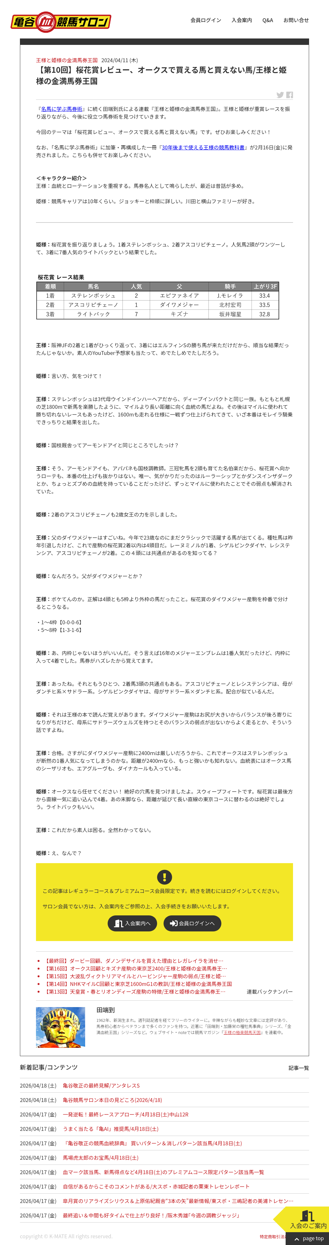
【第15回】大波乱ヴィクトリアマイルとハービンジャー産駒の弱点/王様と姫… (135, 976)
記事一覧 (299, 1068)
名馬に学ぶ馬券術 (61, 109)
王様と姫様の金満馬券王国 (67, 60)
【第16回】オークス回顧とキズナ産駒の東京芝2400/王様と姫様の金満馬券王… (135, 968)
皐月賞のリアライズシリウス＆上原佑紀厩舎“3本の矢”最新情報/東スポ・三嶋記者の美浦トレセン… (178, 1201)
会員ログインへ (192, 923)
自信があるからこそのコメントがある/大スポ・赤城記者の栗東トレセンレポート (156, 1186)
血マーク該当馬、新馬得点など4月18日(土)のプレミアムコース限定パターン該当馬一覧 (163, 1172)
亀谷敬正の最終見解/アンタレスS (101, 1085)
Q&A (267, 20)
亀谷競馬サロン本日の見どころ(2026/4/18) (112, 1100)
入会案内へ (132, 923)
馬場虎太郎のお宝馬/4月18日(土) (101, 1157)
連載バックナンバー (270, 991)
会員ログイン (206, 20)
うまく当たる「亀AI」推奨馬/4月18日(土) (111, 1128)
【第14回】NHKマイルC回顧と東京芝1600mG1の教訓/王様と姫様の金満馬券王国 (138, 984)
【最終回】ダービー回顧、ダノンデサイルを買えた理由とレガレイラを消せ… (134, 960)
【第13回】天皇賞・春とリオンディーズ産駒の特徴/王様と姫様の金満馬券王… (135, 991)
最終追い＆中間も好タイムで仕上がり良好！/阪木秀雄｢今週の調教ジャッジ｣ (151, 1215)
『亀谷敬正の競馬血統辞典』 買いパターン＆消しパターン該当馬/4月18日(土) (152, 1143)
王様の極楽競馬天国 (242, 1032)
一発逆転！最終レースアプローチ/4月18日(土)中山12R (126, 1114)
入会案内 (242, 20)
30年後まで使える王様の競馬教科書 (203, 147)
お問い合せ (296, 20)
